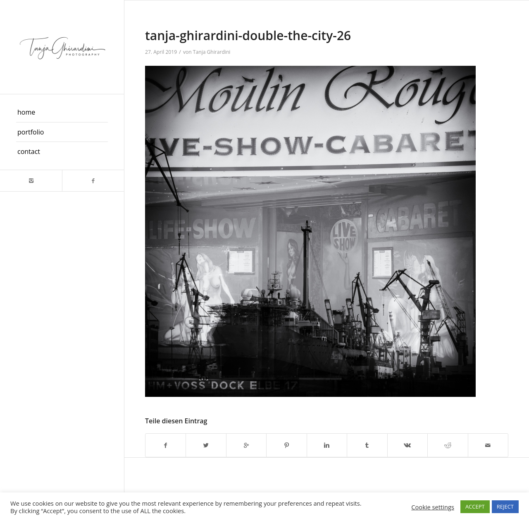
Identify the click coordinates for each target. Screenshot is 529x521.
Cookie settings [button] (432, 507)
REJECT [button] (505, 506)
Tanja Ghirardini (212, 51)
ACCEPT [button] (475, 506)
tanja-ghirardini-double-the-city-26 (248, 35)
